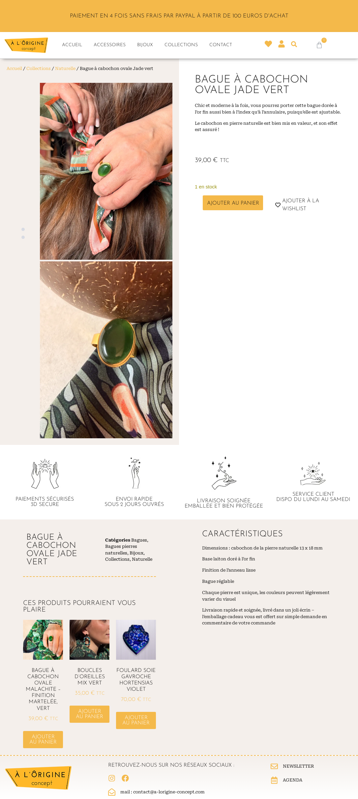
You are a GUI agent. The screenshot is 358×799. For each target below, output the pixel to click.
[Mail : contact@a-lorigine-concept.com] (111, 792)
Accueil (72, 45)
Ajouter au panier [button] (43, 739)
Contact (220, 45)
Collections (181, 45)
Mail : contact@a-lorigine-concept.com (162, 791)
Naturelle (65, 68)
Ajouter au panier (233, 203)
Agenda (292, 780)
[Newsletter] (274, 766)
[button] (294, 44)
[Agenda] (274, 780)
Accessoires (110, 45)
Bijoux (145, 45)
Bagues (139, 540)
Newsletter (298, 766)
